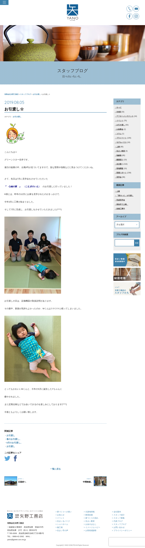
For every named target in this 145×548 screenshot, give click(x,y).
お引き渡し (17, 117)
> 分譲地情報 (89, 512)
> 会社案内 (116, 512)
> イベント (60, 518)
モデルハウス (121, 142)
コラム (118, 134)
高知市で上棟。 (122, 204)
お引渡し (11, 435)
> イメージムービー (92, 527)
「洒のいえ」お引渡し (124, 196)
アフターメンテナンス (124, 116)
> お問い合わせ (118, 527)
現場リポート (121, 173)
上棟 (118, 147)
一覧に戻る (55, 469)
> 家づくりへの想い (64, 512)
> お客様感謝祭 (90, 530)
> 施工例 (59, 527)
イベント (119, 121)
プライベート (121, 138)
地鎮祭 (118, 155)
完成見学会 (120, 200)
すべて (118, 108)
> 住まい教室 (89, 521)
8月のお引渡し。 (15, 442)
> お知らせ (60, 515)
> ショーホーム (62, 524)
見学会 (118, 177)
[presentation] (127, 541)
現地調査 (119, 168)
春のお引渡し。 (14, 439)
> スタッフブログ (119, 524)
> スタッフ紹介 (118, 515)
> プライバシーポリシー (122, 530)
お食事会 (119, 129)
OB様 (118, 112)
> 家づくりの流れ (91, 518)
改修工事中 (120, 209)
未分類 (118, 164)
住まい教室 (120, 151)
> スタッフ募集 (118, 518)
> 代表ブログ (117, 521)
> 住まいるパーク (63, 521)
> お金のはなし (90, 524)
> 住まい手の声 (62, 530)
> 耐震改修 (88, 515)
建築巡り (119, 160)
